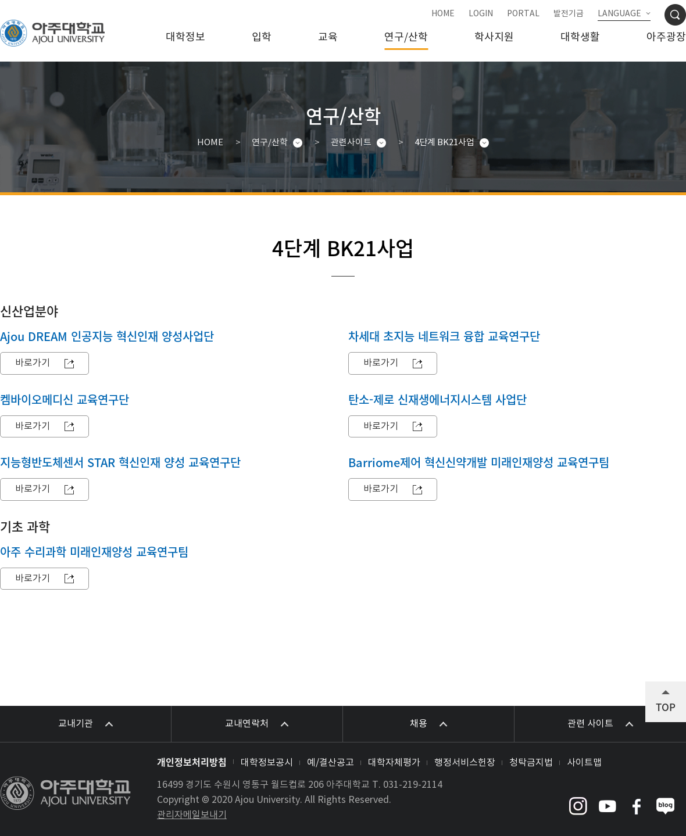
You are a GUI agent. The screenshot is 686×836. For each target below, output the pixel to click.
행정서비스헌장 (464, 763)
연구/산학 (406, 37)
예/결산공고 (330, 763)
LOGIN (481, 14)
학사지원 (494, 37)
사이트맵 (584, 763)
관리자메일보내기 (192, 815)
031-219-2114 (412, 785)
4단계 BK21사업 (444, 143)
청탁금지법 (531, 763)
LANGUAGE (619, 14)
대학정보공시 (267, 763)
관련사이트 (351, 143)
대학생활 (580, 37)
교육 (328, 37)
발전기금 (568, 14)
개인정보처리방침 (192, 762)
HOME (443, 14)
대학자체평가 (394, 763)
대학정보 (185, 37)
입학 (261, 37)
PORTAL (523, 14)
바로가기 (32, 363)
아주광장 (666, 37)
